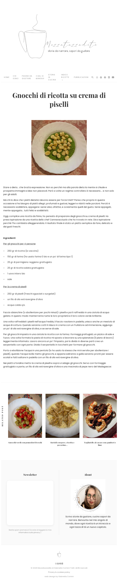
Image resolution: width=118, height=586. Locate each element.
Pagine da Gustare (27, 77)
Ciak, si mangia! (40, 77)
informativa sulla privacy (29, 532)
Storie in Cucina (52, 77)
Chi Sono (15, 77)
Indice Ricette (65, 77)
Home (6, 77)
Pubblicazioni (81, 77)
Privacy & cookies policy (59, 572)
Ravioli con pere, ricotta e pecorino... (62, 443)
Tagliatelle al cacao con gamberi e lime (100, 443)
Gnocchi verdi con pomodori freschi (25, 442)
